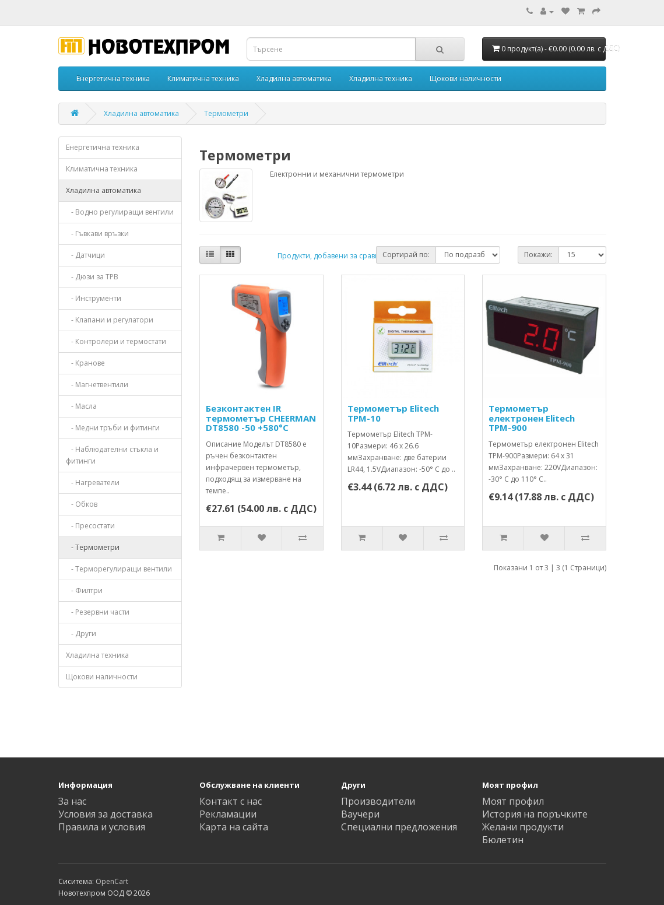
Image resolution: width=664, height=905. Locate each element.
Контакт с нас (230, 801)
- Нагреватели (93, 482)
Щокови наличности (465, 78)
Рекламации (228, 814)
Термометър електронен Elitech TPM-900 (532, 417)
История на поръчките (535, 814)
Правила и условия (101, 826)
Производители (378, 801)
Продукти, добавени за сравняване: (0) (344, 256)
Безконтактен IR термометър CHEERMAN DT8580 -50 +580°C (261, 417)
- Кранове (85, 363)
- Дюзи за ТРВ (92, 277)
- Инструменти (93, 298)
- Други (81, 634)
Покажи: (538, 254)
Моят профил (513, 801)
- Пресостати (90, 526)
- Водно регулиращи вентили (120, 212)
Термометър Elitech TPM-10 (393, 413)
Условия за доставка (105, 814)
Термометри (226, 113)
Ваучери (360, 814)
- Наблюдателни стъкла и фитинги (112, 455)
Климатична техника (203, 78)
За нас (72, 801)
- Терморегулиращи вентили (119, 569)
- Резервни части (97, 612)
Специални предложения (399, 826)
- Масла (81, 406)
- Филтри (84, 590)
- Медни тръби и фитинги (113, 428)
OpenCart (112, 881)
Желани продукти (523, 826)
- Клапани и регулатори (109, 320)
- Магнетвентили (97, 385)
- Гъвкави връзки (97, 233)
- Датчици (85, 255)
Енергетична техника (113, 78)
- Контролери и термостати (116, 341)
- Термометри (93, 547)
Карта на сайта (233, 826)
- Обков (81, 504)
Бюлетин (503, 839)
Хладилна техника (380, 78)
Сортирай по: (406, 254)
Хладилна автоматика (294, 78)
